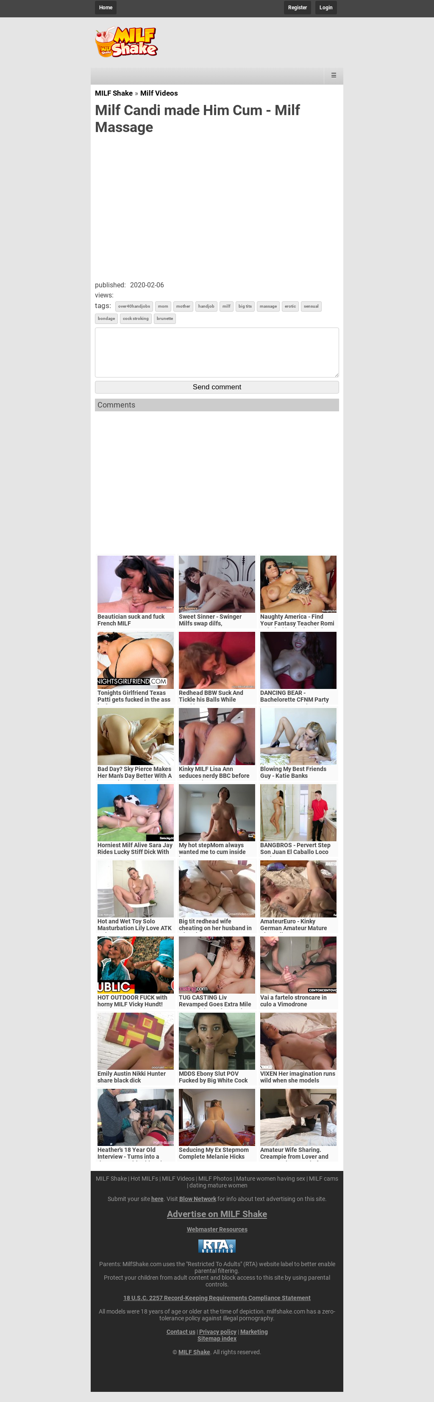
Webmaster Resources (217, 1239)
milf (227, 306)
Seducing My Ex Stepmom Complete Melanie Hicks (214, 1163)
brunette (165, 318)
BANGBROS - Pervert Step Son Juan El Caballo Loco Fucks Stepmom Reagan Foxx (295, 865)
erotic (290, 306)
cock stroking (136, 318)
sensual (311, 306)
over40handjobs (134, 306)
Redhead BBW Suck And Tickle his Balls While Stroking (211, 710)
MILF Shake (114, 93)
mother (183, 306)
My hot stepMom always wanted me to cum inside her (212, 862)
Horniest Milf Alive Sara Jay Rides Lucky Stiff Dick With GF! (134, 862)
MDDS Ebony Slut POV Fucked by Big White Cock (213, 1087)
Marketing (254, 1342)
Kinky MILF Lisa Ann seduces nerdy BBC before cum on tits (214, 786)
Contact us (181, 1342)
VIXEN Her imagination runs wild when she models (297, 1087)
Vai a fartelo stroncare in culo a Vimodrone (293, 1011)
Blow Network (197, 1209)
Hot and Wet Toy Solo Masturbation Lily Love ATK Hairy (134, 938)
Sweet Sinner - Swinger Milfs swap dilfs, (210, 630)
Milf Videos (159, 93)
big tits (245, 306)
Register (297, 8)
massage (268, 306)
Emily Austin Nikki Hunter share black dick (131, 1087)
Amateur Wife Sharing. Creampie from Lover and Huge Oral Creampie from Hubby (294, 1170)
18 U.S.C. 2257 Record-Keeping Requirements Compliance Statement (217, 1308)
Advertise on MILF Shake (217, 1224)
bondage (106, 318)
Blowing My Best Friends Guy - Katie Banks (293, 782)
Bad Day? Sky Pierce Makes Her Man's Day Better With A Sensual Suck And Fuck (134, 786)
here (157, 1209)
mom (163, 306)
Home (105, 8)
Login (326, 8)
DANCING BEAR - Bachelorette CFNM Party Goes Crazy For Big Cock (294, 710)
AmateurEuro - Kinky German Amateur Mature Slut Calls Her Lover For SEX (298, 938)
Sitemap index (217, 1348)
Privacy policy (217, 1342)
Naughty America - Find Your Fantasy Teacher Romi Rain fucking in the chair (297, 633)
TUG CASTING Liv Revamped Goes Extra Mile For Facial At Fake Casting (215, 1014)
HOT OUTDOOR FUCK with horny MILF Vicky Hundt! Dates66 (132, 1014)
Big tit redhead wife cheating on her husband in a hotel (215, 938)
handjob (206, 306)
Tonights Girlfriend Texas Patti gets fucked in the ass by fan (133, 710)
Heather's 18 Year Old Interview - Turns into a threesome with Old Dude (131, 1167)
